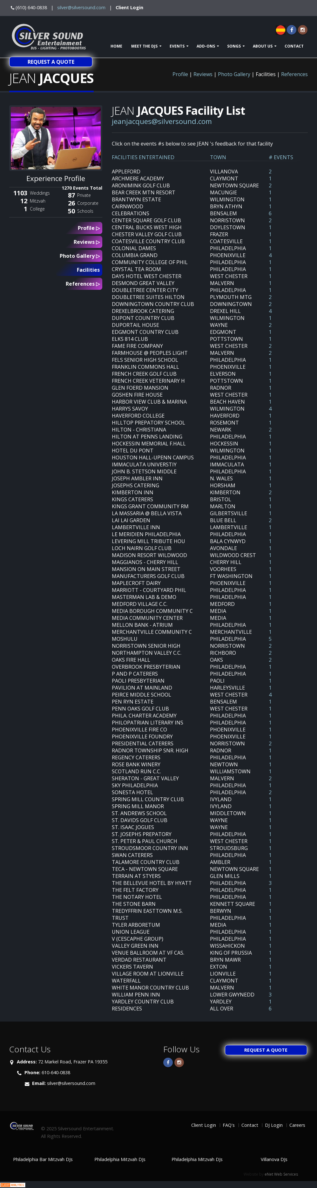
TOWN (218, 157)
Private (84, 195)
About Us (263, 46)
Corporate (87, 203)
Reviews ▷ (87, 241)
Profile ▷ (89, 227)
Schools (85, 211)
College (37, 209)
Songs (234, 46)
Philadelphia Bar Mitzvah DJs (43, 1159)
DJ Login (274, 1125)
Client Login (129, 7)
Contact (294, 46)
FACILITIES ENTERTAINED (143, 157)
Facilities (88, 269)
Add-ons (206, 46)
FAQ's (229, 1125)
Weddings (40, 193)
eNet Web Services (281, 1174)
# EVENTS (281, 157)
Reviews (202, 74)
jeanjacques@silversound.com (162, 121)
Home (116, 46)
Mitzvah (37, 201)
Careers (297, 1125)
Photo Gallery (234, 74)
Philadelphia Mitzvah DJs (119, 1159)
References (294, 74)
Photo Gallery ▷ (80, 255)
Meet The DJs (144, 46)
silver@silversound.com (81, 7)
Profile (180, 74)
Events (177, 46)
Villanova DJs (274, 1159)
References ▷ (83, 283)
